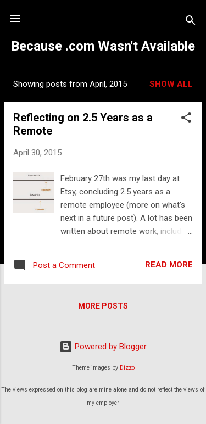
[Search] (190, 22)
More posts (103, 306)
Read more (169, 265)
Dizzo (127, 367)
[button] (186, 119)
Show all (171, 84)
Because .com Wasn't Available (103, 46)
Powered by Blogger (103, 347)
